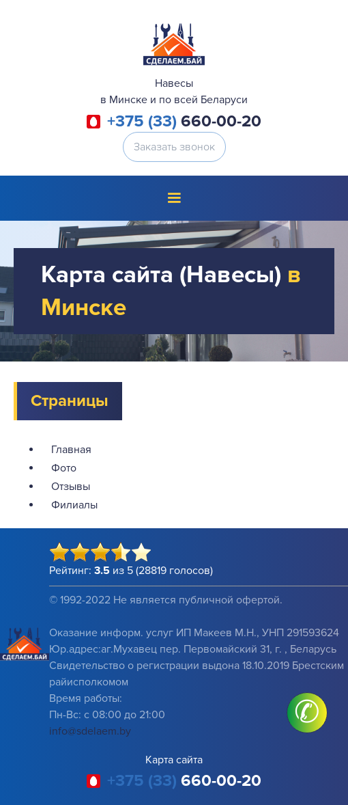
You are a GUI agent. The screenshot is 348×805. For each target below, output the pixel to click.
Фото (63, 468)
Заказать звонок (174, 147)
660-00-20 (184, 121)
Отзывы (70, 486)
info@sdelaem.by (90, 731)
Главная (71, 449)
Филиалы (74, 505)
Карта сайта (174, 760)
